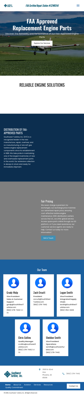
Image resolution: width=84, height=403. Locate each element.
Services (37, 385)
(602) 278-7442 (13, 310)
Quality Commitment (14, 387)
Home (7, 385)
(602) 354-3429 (67, 310)
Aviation (27, 385)
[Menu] (78, 5)
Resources (48, 385)
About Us (17, 385)
